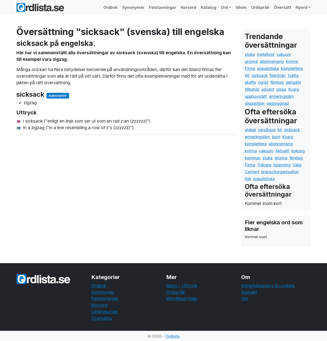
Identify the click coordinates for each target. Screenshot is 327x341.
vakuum (284, 54)
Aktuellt (282, 150)
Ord (224, 7)
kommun (252, 158)
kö (279, 129)
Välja (297, 165)
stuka (250, 54)
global (250, 129)
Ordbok (110, 7)
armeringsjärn (281, 96)
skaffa (250, 82)
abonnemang (272, 61)
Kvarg (293, 89)
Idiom (241, 7)
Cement (252, 171)
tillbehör (252, 89)
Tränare (264, 165)
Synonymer (133, 7)
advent (267, 89)
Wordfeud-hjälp (181, 298)
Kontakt (249, 292)
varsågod (266, 129)
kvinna (292, 61)
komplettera (292, 68)
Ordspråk (260, 7)
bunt (276, 136)
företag (277, 82)
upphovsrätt (256, 96)
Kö (247, 75)
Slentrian (278, 75)
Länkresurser (104, 311)
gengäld (293, 82)
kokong (298, 150)
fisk (248, 178)
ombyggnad (278, 103)
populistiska (268, 68)
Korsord (188, 7)
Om (244, 298)
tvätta (293, 75)
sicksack (260, 75)
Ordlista (173, 336)
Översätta (101, 318)
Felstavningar (162, 7)
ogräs (263, 82)
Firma (250, 68)
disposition (255, 103)
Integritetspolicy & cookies (268, 285)
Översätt (282, 7)
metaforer (266, 54)
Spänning (282, 165)
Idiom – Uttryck (181, 285)
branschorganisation (280, 171)
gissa (281, 89)
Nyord (301, 7)
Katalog (208, 7)
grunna (251, 61)
